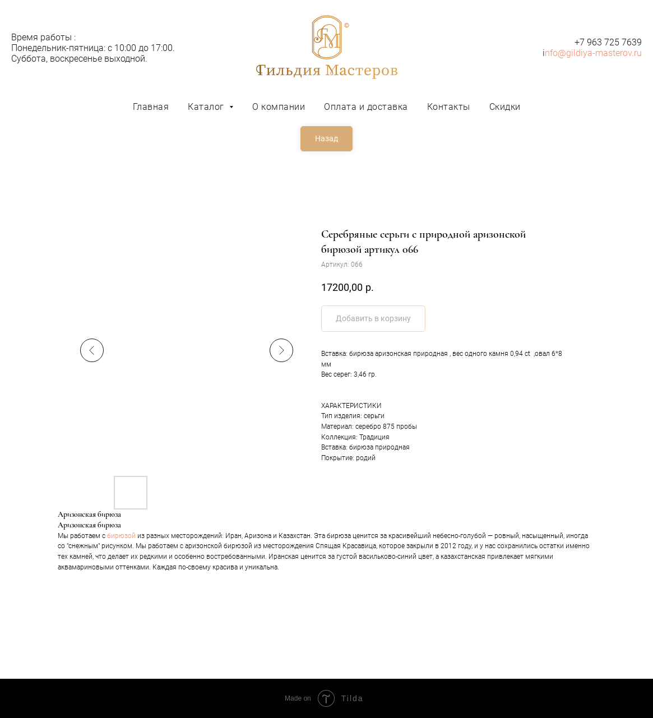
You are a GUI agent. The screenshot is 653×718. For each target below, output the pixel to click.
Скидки (505, 106)
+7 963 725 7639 (608, 42)
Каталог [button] (207, 106)
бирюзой (121, 536)
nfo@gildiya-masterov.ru (593, 53)
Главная (151, 106)
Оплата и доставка (366, 106)
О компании (278, 106)
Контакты (448, 106)
